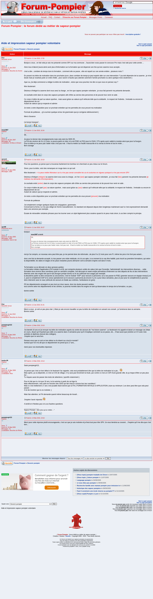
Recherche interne (120, 8)
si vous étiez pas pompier (86, 483)
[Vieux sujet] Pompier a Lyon (87, 494)
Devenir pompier (33, 49)
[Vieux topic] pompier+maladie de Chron (92, 475)
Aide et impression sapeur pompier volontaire (30, 43)
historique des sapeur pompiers (89, 488)
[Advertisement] (34, 34)
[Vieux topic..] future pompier (88, 477)
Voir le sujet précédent (144, 45)
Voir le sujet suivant (145, 44)
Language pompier (84, 480)
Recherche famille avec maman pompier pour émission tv (98, 485)
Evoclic (68, 536)
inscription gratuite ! (133, 34)
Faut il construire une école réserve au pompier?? (95, 491)
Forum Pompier (20, 49)
